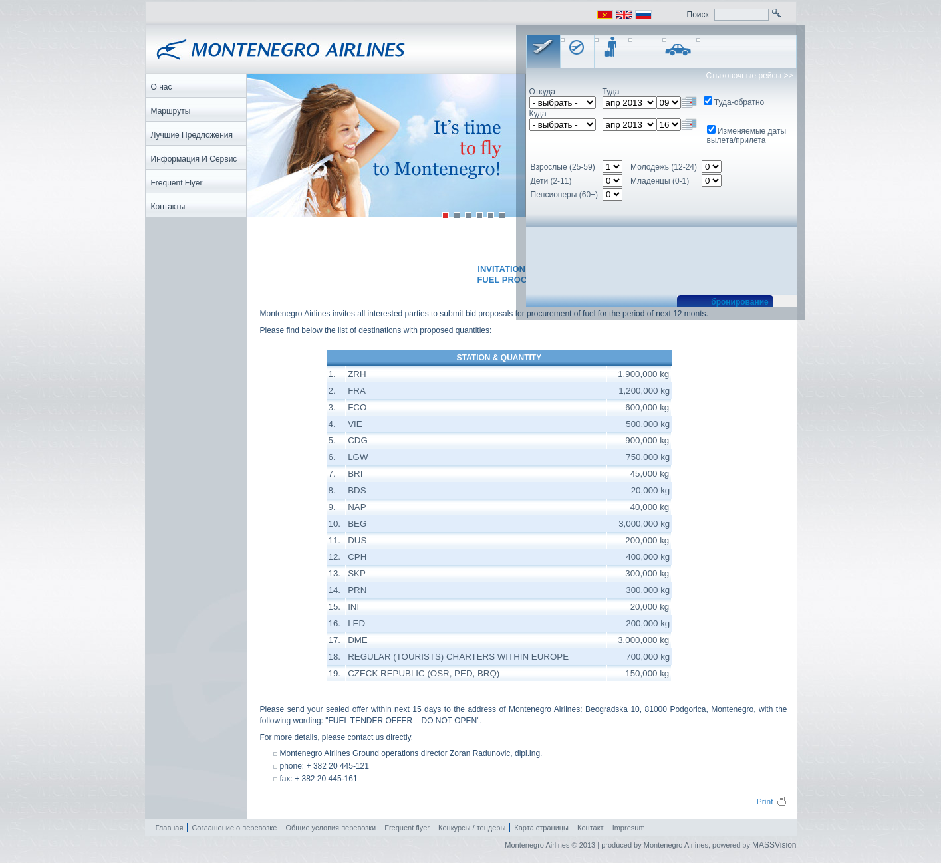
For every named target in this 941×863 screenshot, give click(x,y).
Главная (170, 828)
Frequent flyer (407, 828)
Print (772, 801)
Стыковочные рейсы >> (749, 75)
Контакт (590, 828)
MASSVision (774, 845)
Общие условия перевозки (330, 828)
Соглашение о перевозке (234, 828)
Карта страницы (541, 828)
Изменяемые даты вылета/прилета (747, 135)
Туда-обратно (739, 102)
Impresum (628, 828)
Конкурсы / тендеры (471, 828)
